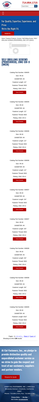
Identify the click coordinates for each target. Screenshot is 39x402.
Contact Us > (8, 33)
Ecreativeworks (23, 399)
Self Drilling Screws (27, 38)
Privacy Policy (15, 397)
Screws (19, 38)
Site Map (25, 397)
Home (3, 38)
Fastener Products (11, 38)
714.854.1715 (29, 2)
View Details (19, 92)
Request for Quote (11, 377)
